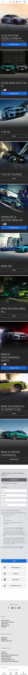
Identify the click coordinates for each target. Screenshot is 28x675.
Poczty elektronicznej (7, 516)
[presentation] (10, 554)
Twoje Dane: (4, 487)
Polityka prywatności (6, 656)
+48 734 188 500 (5, 620)
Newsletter (3, 626)
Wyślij (14, 560)
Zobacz (14, 136)
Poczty (4, 518)
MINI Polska (4, 639)
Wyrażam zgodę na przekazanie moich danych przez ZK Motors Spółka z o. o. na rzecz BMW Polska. (14, 528)
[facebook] (9, 609)
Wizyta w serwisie (5, 625)
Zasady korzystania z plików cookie (9, 655)
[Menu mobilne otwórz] (3, 2)
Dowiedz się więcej (14, 44)
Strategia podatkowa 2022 (7, 659)
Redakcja (3, 652)
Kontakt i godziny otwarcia (7, 622)
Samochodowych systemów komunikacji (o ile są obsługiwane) (12, 523)
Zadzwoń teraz (14, 479)
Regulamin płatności (6, 658)
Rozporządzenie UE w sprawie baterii (10, 661)
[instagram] (15, 609)
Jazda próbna (4, 623)
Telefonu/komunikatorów (8, 520)
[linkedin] (19, 609)
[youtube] (12, 609)
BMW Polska (4, 637)
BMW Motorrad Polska (6, 640)
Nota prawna (4, 653)
